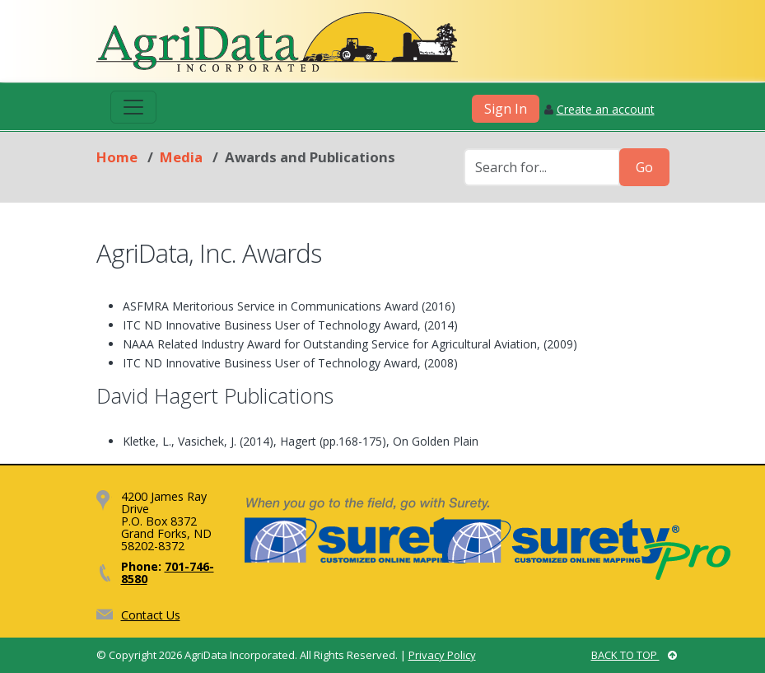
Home (117, 156)
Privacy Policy (442, 654)
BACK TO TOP (634, 654)
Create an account (606, 109)
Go (644, 167)
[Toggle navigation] (133, 107)
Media (181, 156)
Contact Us (150, 615)
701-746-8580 (167, 572)
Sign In (505, 109)
